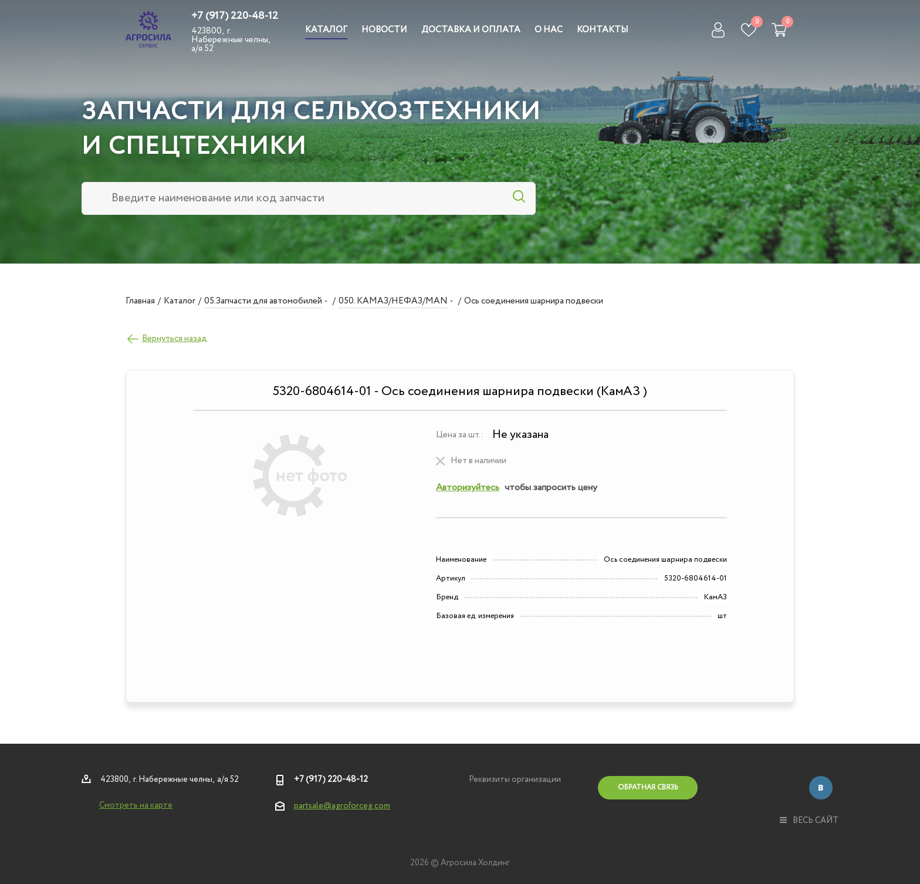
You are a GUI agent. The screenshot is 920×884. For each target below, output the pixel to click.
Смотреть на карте (135, 805)
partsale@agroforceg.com (342, 806)
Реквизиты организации (515, 779)
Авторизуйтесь (467, 487)
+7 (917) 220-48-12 (234, 15)
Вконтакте (821, 787)
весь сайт (809, 820)
